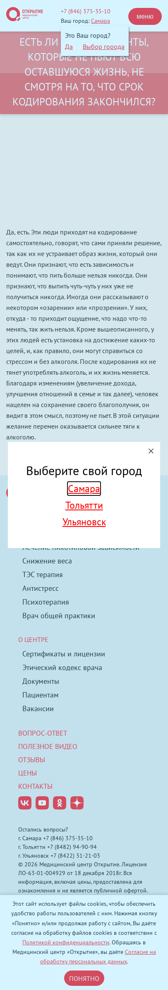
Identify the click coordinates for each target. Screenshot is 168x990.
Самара (84, 488)
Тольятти (84, 505)
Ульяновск (84, 521)
